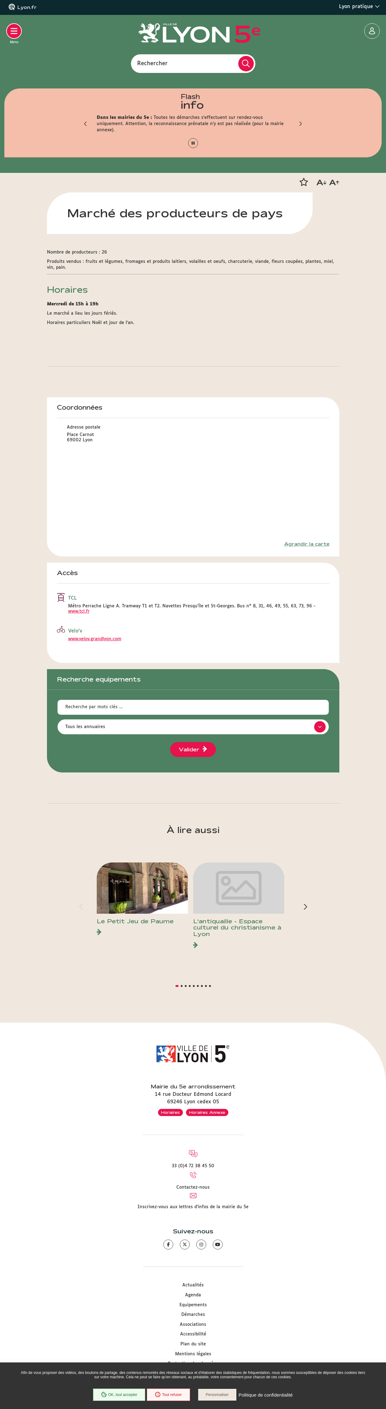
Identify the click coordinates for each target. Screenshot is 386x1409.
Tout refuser (168, 1394)
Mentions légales (193, 1354)
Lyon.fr (27, 7)
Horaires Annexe (207, 1112)
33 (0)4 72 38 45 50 (193, 1166)
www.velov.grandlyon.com (94, 639)
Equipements (193, 1305)
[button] (86, 123)
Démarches (193, 1314)
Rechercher (152, 63)
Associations (193, 1324)
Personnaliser (217, 1395)
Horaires (170, 1112)
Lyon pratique (359, 6)
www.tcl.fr (79, 611)
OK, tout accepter (119, 1394)
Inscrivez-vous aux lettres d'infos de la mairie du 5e (193, 1207)
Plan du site (193, 1344)
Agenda (193, 1295)
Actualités (193, 1285)
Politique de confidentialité (266, 1395)
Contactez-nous (193, 1187)
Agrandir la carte (306, 544)
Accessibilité (193, 1334)
